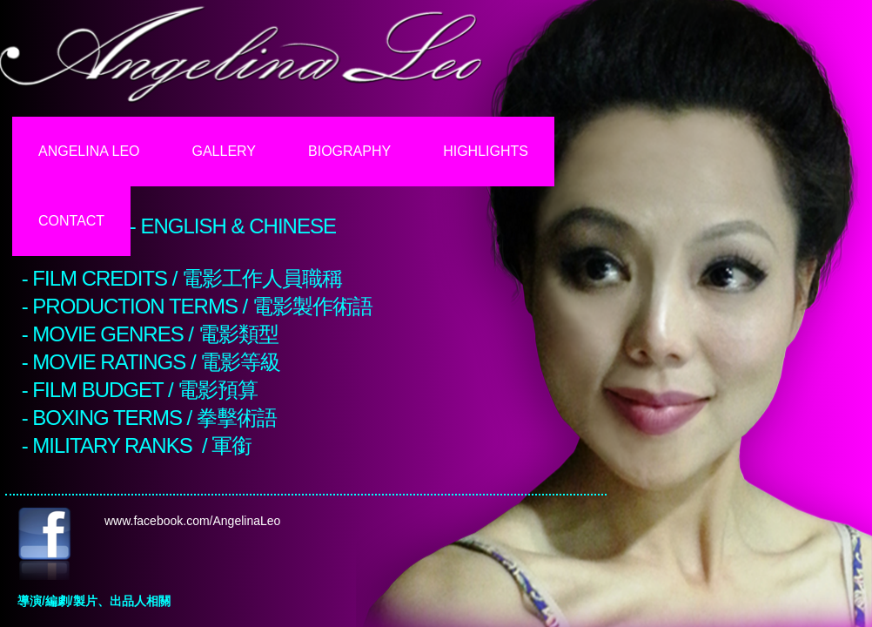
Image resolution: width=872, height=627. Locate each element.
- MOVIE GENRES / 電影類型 (150, 334)
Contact (71, 220)
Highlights (485, 151)
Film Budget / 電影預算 (145, 389)
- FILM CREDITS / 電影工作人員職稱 (182, 278)
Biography (349, 151)
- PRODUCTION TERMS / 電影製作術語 (197, 306)
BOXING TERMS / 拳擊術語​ (154, 417)
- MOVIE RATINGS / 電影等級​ (151, 362)
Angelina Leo (89, 151)
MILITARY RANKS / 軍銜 (142, 445)
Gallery (224, 151)
